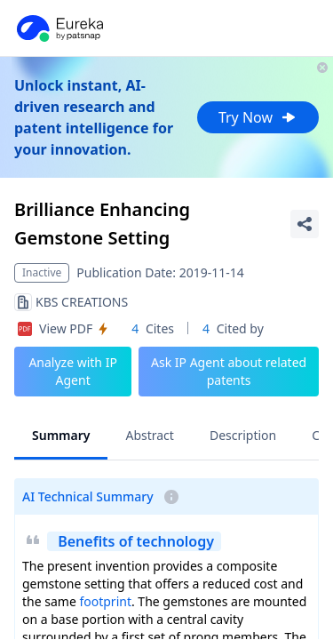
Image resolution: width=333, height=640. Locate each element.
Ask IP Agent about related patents (228, 371)
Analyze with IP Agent (72, 371)
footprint (105, 601)
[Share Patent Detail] (304, 224)
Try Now (257, 117)
